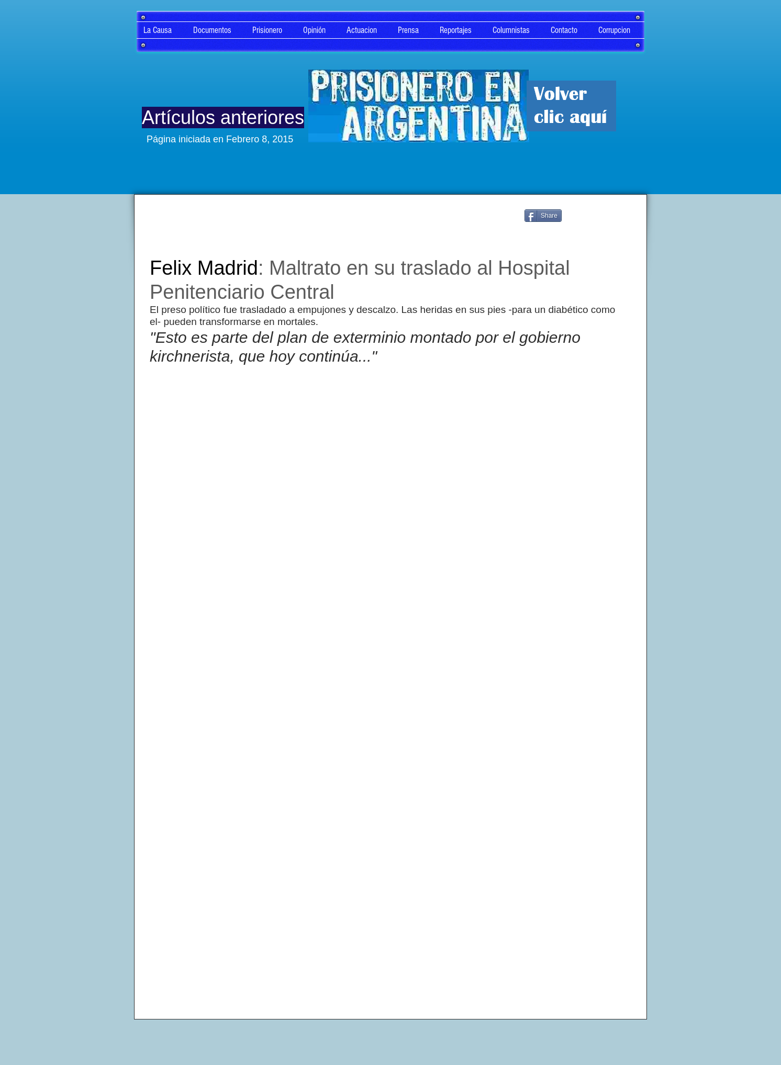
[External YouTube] (390, 535)
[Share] (543, 215)
